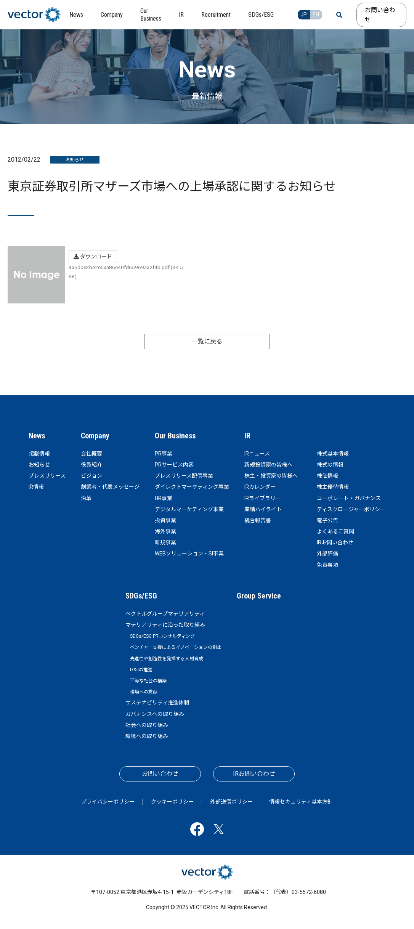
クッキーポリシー (172, 802)
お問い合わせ (380, 14)
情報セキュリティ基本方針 (301, 802)
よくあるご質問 (335, 531)
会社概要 (91, 454)
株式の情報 (330, 465)
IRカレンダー (260, 487)
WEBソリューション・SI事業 (189, 553)
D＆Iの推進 (141, 669)
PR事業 (163, 454)
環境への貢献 (143, 692)
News (37, 435)
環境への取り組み (146, 736)
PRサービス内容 (174, 465)
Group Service (259, 595)
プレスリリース (47, 476)
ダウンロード (93, 257)
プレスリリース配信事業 (184, 476)
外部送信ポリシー (231, 802)
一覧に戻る (207, 341)
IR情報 (36, 487)
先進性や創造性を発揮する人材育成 (166, 658)
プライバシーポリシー (108, 802)
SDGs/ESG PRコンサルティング (162, 636)
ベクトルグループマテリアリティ (165, 614)
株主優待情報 (333, 487)
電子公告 (327, 520)
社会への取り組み (146, 725)
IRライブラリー (262, 498)
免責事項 (327, 565)
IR (247, 435)
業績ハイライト (263, 509)
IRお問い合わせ (335, 542)
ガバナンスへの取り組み (154, 714)
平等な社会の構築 (148, 681)
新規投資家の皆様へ (268, 465)
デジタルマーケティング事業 (189, 509)
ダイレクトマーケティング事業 (192, 487)
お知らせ (39, 465)
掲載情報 (39, 454)
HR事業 (163, 498)
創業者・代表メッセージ (110, 487)
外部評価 (327, 553)
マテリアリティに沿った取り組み (165, 625)
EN (316, 14)
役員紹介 (91, 465)
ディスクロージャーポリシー (351, 509)
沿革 (86, 498)
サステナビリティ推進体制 (157, 703)
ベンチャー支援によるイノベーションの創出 (175, 647)
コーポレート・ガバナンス (349, 498)
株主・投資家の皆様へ (271, 476)
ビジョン (91, 476)
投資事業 (165, 520)
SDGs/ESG (141, 595)
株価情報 (327, 476)
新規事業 (165, 542)
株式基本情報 (333, 454)
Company (95, 435)
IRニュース (257, 454)
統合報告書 (257, 520)
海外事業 (165, 531)
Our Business (175, 435)
